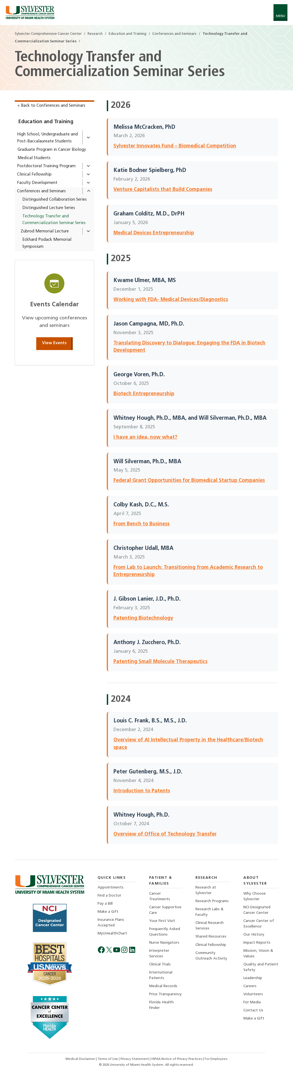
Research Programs (212, 901)
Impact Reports (256, 943)
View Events (54, 343)
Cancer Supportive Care (165, 910)
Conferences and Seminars (41, 191)
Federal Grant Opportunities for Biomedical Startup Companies (189, 480)
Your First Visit (162, 921)
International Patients (160, 975)
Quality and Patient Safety (260, 967)
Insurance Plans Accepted (111, 923)
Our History (253, 935)
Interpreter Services (159, 953)
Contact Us (253, 1011)
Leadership (252, 978)
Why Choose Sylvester (254, 896)
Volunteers (253, 995)
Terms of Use (108, 1059)
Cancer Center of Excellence (258, 923)
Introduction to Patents (141, 791)
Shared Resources (210, 937)
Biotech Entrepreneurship (143, 394)
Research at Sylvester (205, 890)
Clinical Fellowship (34, 175)
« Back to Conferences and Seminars (51, 106)
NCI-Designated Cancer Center (256, 910)
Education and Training (45, 122)
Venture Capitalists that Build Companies (162, 189)
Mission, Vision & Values (258, 953)
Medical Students (34, 158)
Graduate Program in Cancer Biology (52, 150)
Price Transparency (165, 995)
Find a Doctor (109, 895)
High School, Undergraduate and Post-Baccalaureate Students (47, 137)
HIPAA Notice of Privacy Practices (177, 1059)
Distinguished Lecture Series (48, 208)
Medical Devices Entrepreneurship (153, 233)
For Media (252, 1003)
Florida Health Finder (161, 1005)
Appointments (111, 887)
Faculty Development (37, 183)
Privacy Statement (135, 1059)
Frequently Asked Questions (164, 931)
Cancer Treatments (159, 896)
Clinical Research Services (209, 926)
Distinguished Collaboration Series (54, 200)
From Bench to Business (141, 524)
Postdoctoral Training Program (46, 166)
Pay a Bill (105, 904)
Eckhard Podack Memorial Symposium (46, 243)
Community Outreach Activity (211, 955)
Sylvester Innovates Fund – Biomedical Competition (174, 146)
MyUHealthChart (112, 934)
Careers (249, 986)
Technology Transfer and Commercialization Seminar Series (54, 219)
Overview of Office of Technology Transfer (165, 834)
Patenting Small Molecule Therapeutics (160, 661)
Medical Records (163, 986)
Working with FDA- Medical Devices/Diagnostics (170, 299)
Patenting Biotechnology (143, 618)
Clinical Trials (160, 965)
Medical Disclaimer (81, 1059)
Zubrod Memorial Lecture (45, 231)
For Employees (216, 1059)
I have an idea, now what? (145, 437)
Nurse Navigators (164, 943)
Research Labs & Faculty (209, 912)
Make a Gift (108, 912)
